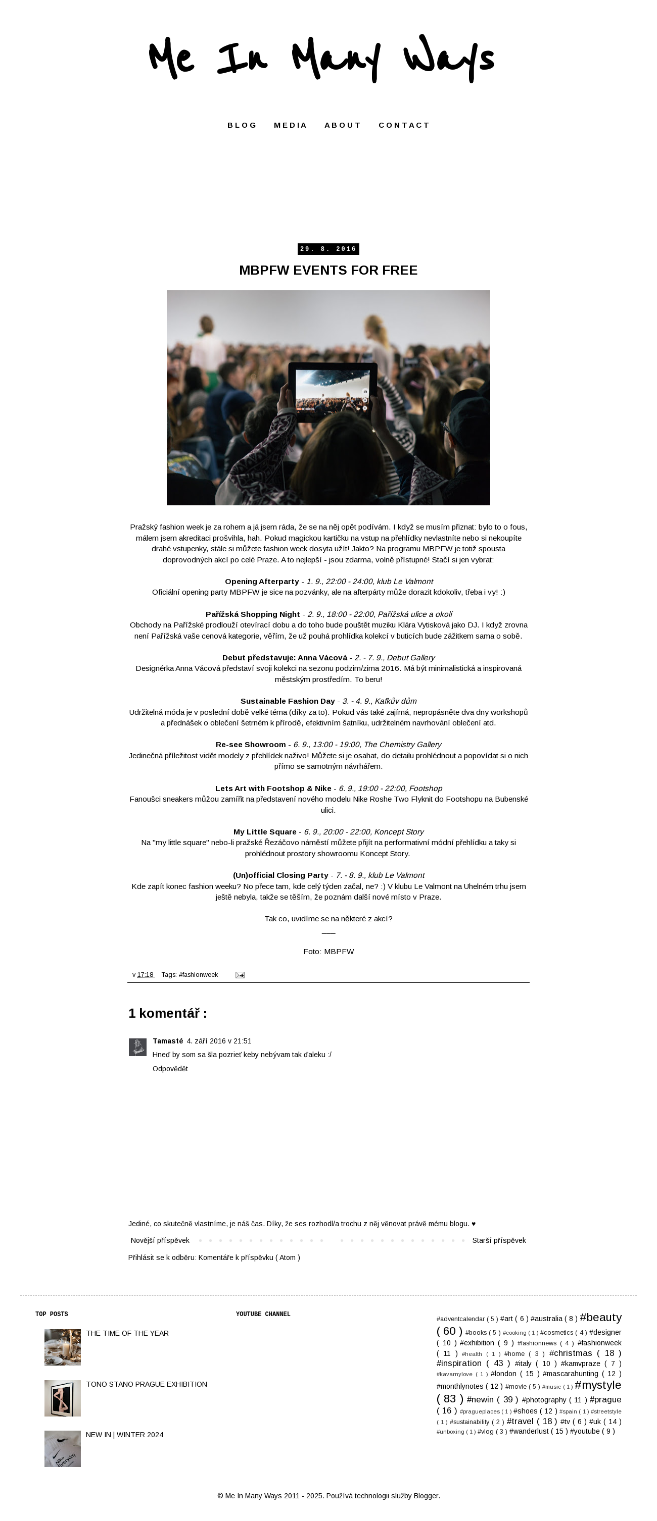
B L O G (241, 125)
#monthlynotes (461, 1386)
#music (552, 1387)
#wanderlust (530, 1431)
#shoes (526, 1411)
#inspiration (461, 1363)
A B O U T (342, 125)
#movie (517, 1386)
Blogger (426, 1496)
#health (474, 1354)
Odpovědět (170, 1069)
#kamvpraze (582, 1363)
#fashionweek (199, 974)
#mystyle (598, 1385)
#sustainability (471, 1422)
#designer (605, 1332)
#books (477, 1332)
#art (507, 1319)
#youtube (586, 1431)
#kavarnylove (456, 1374)
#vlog (487, 1431)
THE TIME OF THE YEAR (127, 1333)
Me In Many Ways (320, 59)
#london (505, 1374)
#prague (606, 1399)
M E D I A (290, 125)
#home (516, 1353)
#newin (482, 1399)
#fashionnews (539, 1343)
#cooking (515, 1333)
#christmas (573, 1353)
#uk (596, 1422)
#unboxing (451, 1432)
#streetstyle (606, 1411)
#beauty (601, 1317)
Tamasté (168, 1041)
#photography (545, 1400)
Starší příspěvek (499, 1240)
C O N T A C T (404, 125)
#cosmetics (557, 1332)
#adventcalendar (462, 1319)
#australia (548, 1319)
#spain (569, 1411)
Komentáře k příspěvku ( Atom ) (249, 1257)
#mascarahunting (572, 1374)
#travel (522, 1421)
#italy (525, 1363)
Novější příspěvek (160, 1240)
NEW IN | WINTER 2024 (124, 1435)
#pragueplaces (480, 1411)
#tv (566, 1422)
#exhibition (479, 1343)
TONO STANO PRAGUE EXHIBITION (146, 1384)
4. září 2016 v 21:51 (219, 1041)
